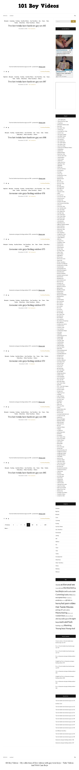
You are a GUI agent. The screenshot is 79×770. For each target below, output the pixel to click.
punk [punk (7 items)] (72, 613)
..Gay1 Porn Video (61, 146)
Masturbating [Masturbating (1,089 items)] (61, 613)
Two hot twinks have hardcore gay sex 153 (65, 706)
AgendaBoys (60, 255)
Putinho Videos (60, 440)
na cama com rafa (61, 415)
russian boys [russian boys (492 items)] (60, 616)
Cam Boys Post (60, 325)
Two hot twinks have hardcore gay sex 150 (65, 715)
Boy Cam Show (60, 301)
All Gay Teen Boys (61, 262)
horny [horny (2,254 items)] (58, 603)
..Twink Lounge (60, 159)
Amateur (57, 508)
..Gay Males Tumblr (61, 136)
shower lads (59, 448)
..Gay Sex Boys (60, 139)
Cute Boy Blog (60, 342)
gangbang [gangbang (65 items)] (58, 600)
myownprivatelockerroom (63, 414)
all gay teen (59, 260)
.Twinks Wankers (61, 237)
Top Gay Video (60, 474)
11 (36, 524)
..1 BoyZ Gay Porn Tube (62, 121)
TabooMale (59, 456)
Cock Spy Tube (60, 340)
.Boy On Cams (60, 181)
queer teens (59, 441)
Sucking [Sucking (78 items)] (58, 625)
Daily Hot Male (60, 345)
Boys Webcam (60, 322)
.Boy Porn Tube (60, 183)
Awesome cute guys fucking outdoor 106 (65, 739)
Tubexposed (60, 479)
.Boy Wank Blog (60, 186)
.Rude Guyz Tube (61, 229)
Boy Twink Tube (60, 314)
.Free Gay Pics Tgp (61, 196)
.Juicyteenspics (60, 221)
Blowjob (6, 21)
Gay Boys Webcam (61, 360)
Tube (47, 21)
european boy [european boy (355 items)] (61, 597)
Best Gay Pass (60, 281)
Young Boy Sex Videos (62, 492)
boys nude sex (60, 319)
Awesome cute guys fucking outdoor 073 (27, 305)
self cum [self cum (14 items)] (67, 616)
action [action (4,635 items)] (64, 584)
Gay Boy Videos (25, 21)
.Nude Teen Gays (61, 227)
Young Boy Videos (61, 494)
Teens (43, 21)
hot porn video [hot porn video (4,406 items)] (68, 603)
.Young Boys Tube (61, 242)
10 (32, 524)
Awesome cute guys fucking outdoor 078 (27, 193)
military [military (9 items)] (69, 613)
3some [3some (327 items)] (58, 585)
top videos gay (60, 476)
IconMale (59, 394)
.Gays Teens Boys (61, 214)
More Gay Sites (60, 406)
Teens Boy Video (61, 461)
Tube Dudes (60, 477)
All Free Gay (60, 257)
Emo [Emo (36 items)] (74, 594)
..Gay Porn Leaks (61, 137)
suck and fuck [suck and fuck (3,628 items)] (66, 622)
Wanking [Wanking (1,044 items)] (68, 625)
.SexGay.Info (60, 231)
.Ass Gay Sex (60, 177)
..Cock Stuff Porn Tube (62, 131)
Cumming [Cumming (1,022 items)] (60, 594)
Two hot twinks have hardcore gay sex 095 (27, 472)
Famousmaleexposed (62, 350)
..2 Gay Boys (60, 123)
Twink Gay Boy (60, 482)
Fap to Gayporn (60, 351)
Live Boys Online (60, 397)
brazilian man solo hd (62, 324)
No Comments (31, 28)
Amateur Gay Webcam (62, 263)
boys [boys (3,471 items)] (61, 591)
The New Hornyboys (61, 469)
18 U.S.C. (5, 15)
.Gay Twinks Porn (61, 211)
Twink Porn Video (61, 486)
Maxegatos (59, 401)
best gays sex (60, 283)
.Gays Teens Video (61, 216)
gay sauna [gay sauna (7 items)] (63, 600)
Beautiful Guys (60, 278)
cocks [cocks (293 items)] (70, 591)
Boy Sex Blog (60, 312)
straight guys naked (61, 453)
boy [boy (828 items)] (57, 591)
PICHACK (59, 433)
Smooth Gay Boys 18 (62, 450)
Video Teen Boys (30, 22)
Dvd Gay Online (60, 347)
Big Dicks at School (61, 286)
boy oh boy (59, 309)
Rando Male (59, 443)
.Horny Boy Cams (61, 217)
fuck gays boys (60, 355)
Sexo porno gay (60, 446)
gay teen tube (60, 368)
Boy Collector (60, 304)
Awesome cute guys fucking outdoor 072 (27, 361)
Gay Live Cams (60, 363)
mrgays (58, 407)
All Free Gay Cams (61, 258)
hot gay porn (60, 391)
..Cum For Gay (60, 132)
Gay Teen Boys (34, 21)
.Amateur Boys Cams (62, 175)
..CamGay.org (60, 129)
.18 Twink (59, 172)
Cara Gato (59, 332)
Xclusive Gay (60, 490)
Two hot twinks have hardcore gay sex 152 (65, 709)
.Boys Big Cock (60, 188)
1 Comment (32, 363)
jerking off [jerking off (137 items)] (59, 610)
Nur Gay (59, 425)
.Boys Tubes (60, 190)
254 (45, 524)
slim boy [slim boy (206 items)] (58, 619)
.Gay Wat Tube (60, 213)
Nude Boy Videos (61, 420)
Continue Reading (45, 71)
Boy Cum (59, 307)
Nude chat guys (60, 422)
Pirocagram (59, 435)
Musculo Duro (60, 410)
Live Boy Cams (59, 703)
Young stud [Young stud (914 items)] (70, 628)
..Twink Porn (60, 160)
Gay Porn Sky (60, 365)
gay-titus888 (60, 371)
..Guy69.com (60, 150)
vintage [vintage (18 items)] (62, 625)
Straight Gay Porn (60, 661)
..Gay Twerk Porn (61, 141)
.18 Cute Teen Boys (61, 168)
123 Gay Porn (60, 245)
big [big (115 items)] (75, 588)
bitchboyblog (60, 293)
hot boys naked (60, 389)
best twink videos (61, 284)
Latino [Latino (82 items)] (68, 610)
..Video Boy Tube (61, 164)
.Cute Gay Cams (60, 191)
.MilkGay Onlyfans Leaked (63, 224)
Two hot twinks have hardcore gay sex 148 (65, 721)
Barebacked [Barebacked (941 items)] (68, 588)
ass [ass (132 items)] (59, 588)
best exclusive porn (61, 280)
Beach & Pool (60, 276)
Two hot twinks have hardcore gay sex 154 (65, 700)
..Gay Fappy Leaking (61, 134)
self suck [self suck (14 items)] (71, 616)
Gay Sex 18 (59, 366)
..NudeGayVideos (61, 152)
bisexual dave (60, 291)
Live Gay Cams (60, 399)
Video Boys (22, 22)
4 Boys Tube (60, 252)
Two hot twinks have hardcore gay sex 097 (27, 81)
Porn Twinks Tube (61, 437)
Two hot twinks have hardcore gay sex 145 (65, 733)
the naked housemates (62, 468)
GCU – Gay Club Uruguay (62, 386)
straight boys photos (62, 451)
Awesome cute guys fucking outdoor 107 (65, 742)
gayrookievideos (61, 378)
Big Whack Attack (61, 289)
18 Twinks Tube (60, 250)
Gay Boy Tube (60, 358)
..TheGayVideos (60, 157)
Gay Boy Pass (60, 356)
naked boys (59, 417)
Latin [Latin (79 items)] (64, 610)
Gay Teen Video (60, 370)
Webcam (58, 571)
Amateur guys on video (62, 265)
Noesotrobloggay (61, 419)
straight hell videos (61, 454)
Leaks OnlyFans (60, 396)
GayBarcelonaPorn (61, 373)
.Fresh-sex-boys (60, 198)
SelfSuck (57, 541)
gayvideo (59, 384)
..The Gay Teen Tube (61, 155)
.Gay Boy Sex (60, 200)
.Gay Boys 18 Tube (61, 201)
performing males (61, 432)
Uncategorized (59, 556)
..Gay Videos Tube (61, 144)
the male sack (60, 466)
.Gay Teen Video (61, 209)
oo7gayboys (60, 430)
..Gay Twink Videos (61, 142)
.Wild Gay (59, 239)
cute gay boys (60, 343)
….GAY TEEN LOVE (61, 119)
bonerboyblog (60, 299)
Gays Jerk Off (60, 379)
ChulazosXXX (60, 337)
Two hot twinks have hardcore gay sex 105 (27, 25)
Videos (38, 22)
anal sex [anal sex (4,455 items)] (71, 584)
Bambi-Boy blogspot (61, 270)
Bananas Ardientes (61, 273)
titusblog (59, 473)
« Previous (7, 524)
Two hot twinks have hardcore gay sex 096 (27, 417)
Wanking (57, 568)
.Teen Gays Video (61, 235)
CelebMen (59, 334)
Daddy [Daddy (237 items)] (66, 595)
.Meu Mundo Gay (61, 222)
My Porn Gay (60, 412)
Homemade (58, 532)
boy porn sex (60, 311)
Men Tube (59, 402)
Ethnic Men (59, 348)
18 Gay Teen (60, 249)
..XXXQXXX (59, 165)
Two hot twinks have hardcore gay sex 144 (65, 736)
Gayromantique (60, 376)
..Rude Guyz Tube (61, 154)
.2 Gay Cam (59, 173)
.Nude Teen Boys (61, 226)
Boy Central (59, 303)
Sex (40, 21)
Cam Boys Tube (60, 327)
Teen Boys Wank (61, 459)
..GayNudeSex (60, 149)
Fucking (18, 21)
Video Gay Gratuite (61, 487)
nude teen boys (60, 423)
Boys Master (60, 317)
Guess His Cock (60, 387)
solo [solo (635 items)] (63, 619)
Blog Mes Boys (60, 296)
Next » (6, 528)
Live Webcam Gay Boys (61, 730)
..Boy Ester (59, 126)
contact (11, 15)
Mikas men (59, 404)
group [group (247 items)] (68, 600)
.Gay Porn (59, 204)
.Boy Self (59, 185)
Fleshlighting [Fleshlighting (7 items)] (68, 597)
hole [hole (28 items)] (71, 600)
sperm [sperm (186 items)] (67, 619)
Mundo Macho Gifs (61, 409)
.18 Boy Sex (59, 167)
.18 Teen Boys (60, 170)
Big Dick (5, 76)
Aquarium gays (60, 267)
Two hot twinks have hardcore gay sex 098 (27, 137)
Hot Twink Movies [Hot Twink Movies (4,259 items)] (64, 607)
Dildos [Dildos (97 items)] (71, 595)
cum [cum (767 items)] (74, 591)
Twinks (16, 22)
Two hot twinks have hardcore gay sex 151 (65, 712)
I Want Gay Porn (60, 392)
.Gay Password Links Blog (63, 203)
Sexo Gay (59, 445)
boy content (60, 306)
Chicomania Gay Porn (62, 335)
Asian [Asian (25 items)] (57, 588)
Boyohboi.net (60, 316)
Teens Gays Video (61, 463)
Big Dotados (60, 288)
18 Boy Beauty (60, 247)
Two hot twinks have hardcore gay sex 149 (65, 718)
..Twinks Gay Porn (61, 162)
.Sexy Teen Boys (60, 232)
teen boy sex (60, 458)
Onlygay (59, 428)
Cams (57, 517)
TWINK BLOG (60, 481)
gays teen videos (61, 381)
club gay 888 (60, 338)
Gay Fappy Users (61, 361)
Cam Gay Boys (60, 329)
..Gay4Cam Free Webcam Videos (64, 147)
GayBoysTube (60, 374)
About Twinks (60, 253)
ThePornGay (60, 471)
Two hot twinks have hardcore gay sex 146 (65, 727)
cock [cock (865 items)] (66, 591)
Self (56, 538)
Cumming (12, 21)
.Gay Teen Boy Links (61, 208)
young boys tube (61, 495)
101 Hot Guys (60, 244)
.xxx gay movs (60, 240)
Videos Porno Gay (61, 489)
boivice (58, 298)
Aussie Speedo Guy (61, 268)
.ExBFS (58, 193)
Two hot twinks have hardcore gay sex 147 (65, 724)
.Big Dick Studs (60, 178)
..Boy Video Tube (61, 128)
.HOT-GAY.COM (60, 219)
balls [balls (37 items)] (62, 588)
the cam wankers (61, 464)
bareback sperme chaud (62, 275)
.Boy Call (59, 180)
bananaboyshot (60, 271)
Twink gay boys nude (62, 484)
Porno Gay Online (61, 438)
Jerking (57, 535)
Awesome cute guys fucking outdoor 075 (27, 249)
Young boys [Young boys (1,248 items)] (60, 628)
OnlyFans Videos (61, 427)
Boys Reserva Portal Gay (62, 320)
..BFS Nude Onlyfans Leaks (63, 124)
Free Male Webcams (61, 353)
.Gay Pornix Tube (61, 206)
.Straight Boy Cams (61, 234)
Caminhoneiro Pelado (62, 330)
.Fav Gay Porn (60, 195)
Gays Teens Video (61, 383)
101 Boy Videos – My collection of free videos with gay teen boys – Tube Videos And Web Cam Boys (39, 764)
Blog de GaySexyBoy (62, 294)
